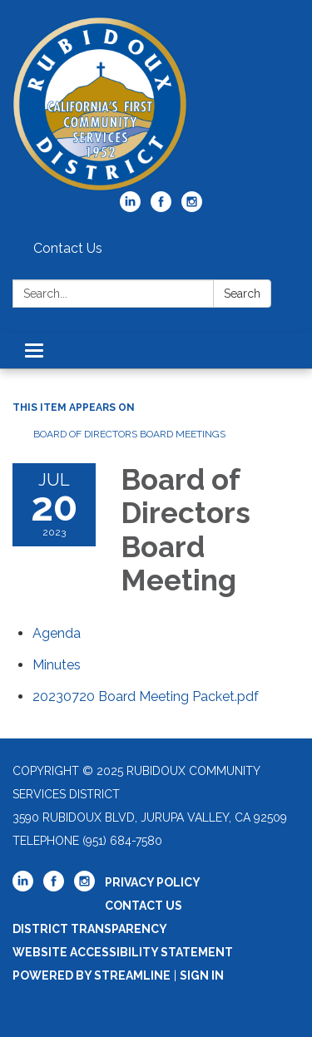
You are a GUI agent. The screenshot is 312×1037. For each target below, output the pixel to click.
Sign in (202, 975)
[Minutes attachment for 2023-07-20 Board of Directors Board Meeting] (56, 665)
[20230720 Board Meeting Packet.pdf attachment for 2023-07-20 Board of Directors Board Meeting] (145, 696)
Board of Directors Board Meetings (129, 434)
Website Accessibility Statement (122, 952)
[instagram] (191, 207)
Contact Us (67, 248)
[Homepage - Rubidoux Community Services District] (156, 104)
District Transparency (89, 929)
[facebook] (161, 207)
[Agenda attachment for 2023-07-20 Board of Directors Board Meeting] (56, 633)
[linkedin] (130, 207)
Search (242, 293)
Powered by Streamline (91, 975)
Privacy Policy (153, 882)
